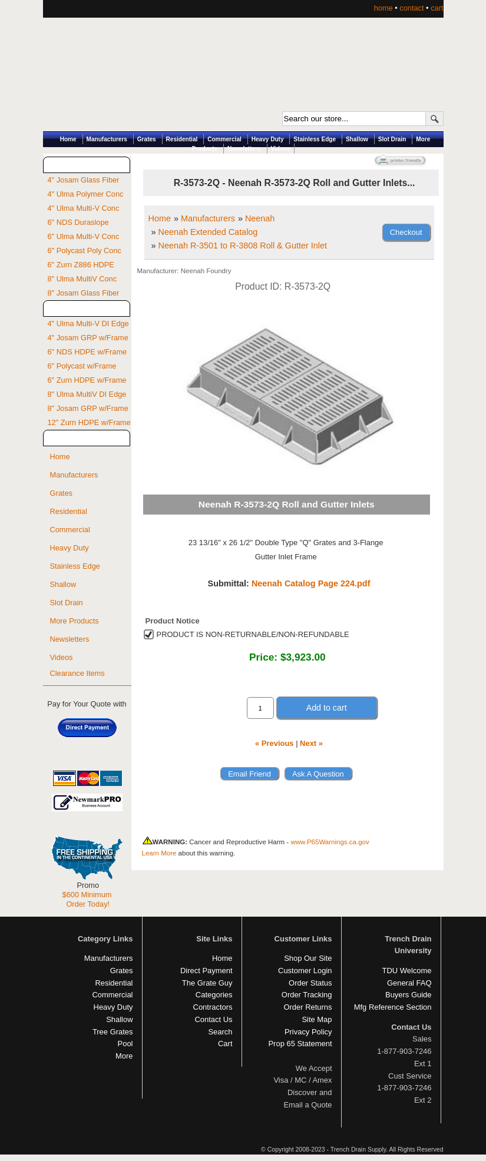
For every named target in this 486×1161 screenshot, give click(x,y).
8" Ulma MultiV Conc (82, 278)
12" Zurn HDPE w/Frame (89, 422)
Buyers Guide (408, 994)
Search (220, 1031)
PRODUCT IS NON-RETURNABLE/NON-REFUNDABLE (253, 634)
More (124, 1055)
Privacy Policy (308, 1031)
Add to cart (326, 707)
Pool (125, 1043)
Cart (225, 1043)
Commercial (224, 139)
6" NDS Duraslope (78, 222)
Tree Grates (112, 1031)
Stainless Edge (314, 139)
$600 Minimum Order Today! (87, 899)
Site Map (317, 1019)
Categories (214, 994)
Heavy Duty (268, 139)
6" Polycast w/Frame (82, 365)
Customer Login (305, 970)
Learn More (159, 853)
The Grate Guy (207, 982)
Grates (146, 139)
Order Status (310, 982)
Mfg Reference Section (393, 1007)
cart (437, 8)
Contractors (213, 1007)
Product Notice (173, 620)
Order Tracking (307, 994)
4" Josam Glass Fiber (84, 179)
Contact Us (213, 1019)
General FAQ (409, 982)
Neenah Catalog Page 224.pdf (311, 583)
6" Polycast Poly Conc (84, 250)
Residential (182, 139)
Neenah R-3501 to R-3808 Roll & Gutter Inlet (242, 245)
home (383, 8)
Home (68, 139)
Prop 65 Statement (300, 1043)
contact (411, 8)
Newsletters (244, 148)
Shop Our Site (308, 958)
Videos (280, 148)
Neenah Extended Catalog (208, 232)
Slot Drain (392, 139)
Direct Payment (206, 970)
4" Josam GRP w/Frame (88, 337)
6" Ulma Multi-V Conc (84, 236)
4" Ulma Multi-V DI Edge (88, 323)
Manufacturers (107, 139)
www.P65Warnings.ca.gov (329, 841)
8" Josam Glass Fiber (84, 292)
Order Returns (307, 1007)
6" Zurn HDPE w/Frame (87, 380)
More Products (74, 620)
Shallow (357, 139)
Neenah (260, 218)
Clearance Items (77, 673)
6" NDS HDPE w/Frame (87, 351)
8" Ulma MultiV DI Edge (87, 394)
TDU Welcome (407, 970)
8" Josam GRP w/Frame (88, 408)
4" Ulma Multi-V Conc (84, 208)
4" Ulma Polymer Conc (86, 194)
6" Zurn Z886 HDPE (81, 264)
